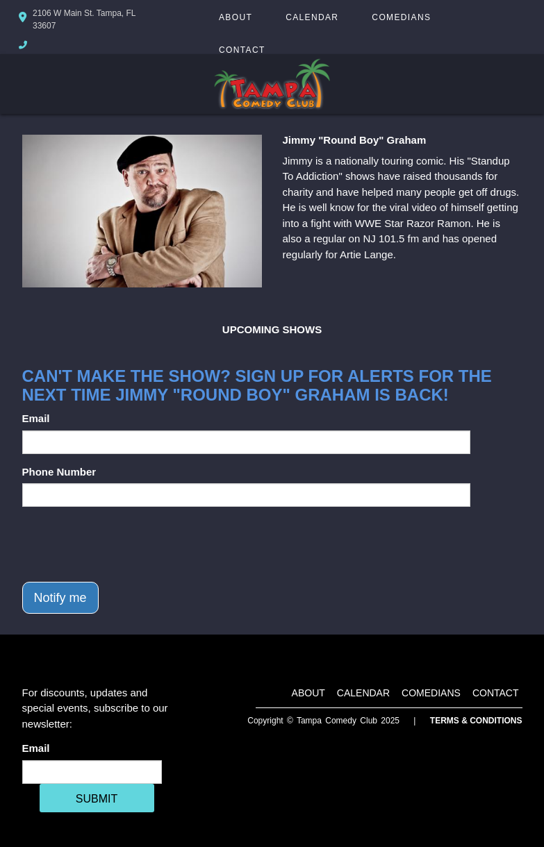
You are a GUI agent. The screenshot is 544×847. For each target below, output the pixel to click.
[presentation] (127, 544)
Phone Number (59, 472)
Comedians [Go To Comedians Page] (401, 17)
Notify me (60, 598)
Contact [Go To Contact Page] (242, 50)
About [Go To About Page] (235, 17)
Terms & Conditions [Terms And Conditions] (476, 721)
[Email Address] (92, 772)
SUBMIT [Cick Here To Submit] (96, 799)
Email (36, 418)
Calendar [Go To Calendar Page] (312, 17)
